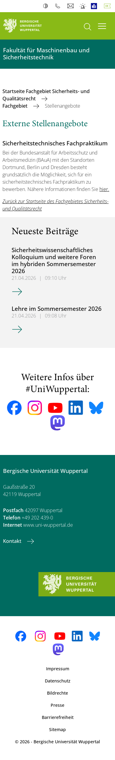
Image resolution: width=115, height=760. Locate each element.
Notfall (83, 6)
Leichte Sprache (95, 6)
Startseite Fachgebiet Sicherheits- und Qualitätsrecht (46, 95)
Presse (57, 705)
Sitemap (57, 729)
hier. (104, 189)
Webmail (71, 6)
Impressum (57, 669)
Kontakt (13, 541)
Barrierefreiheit (58, 717)
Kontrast (47, 6)
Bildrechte (57, 693)
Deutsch (108, 6)
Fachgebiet (15, 105)
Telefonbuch (59, 6)
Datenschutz (57, 681)
